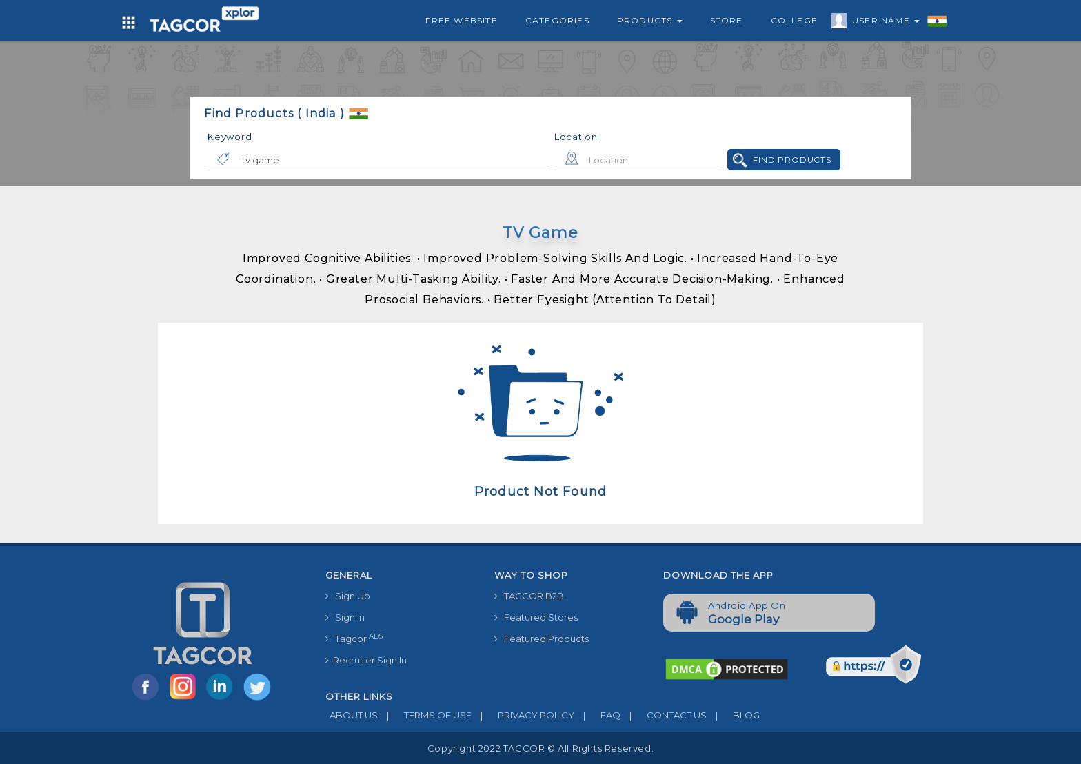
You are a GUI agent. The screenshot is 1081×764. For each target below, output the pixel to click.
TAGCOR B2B (529, 595)
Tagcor (354, 638)
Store (726, 20)
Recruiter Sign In (366, 659)
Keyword (230, 136)
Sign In (345, 617)
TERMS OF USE (425, 715)
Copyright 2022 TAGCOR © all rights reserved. (540, 748)
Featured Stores (536, 617)
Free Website (461, 20)
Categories (557, 20)
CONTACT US (663, 715)
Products (650, 20)
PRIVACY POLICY (523, 715)
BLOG (733, 715)
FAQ (597, 715)
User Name (882, 22)
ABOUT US (351, 715)
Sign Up (347, 595)
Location (576, 136)
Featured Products (541, 638)
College (794, 20)
